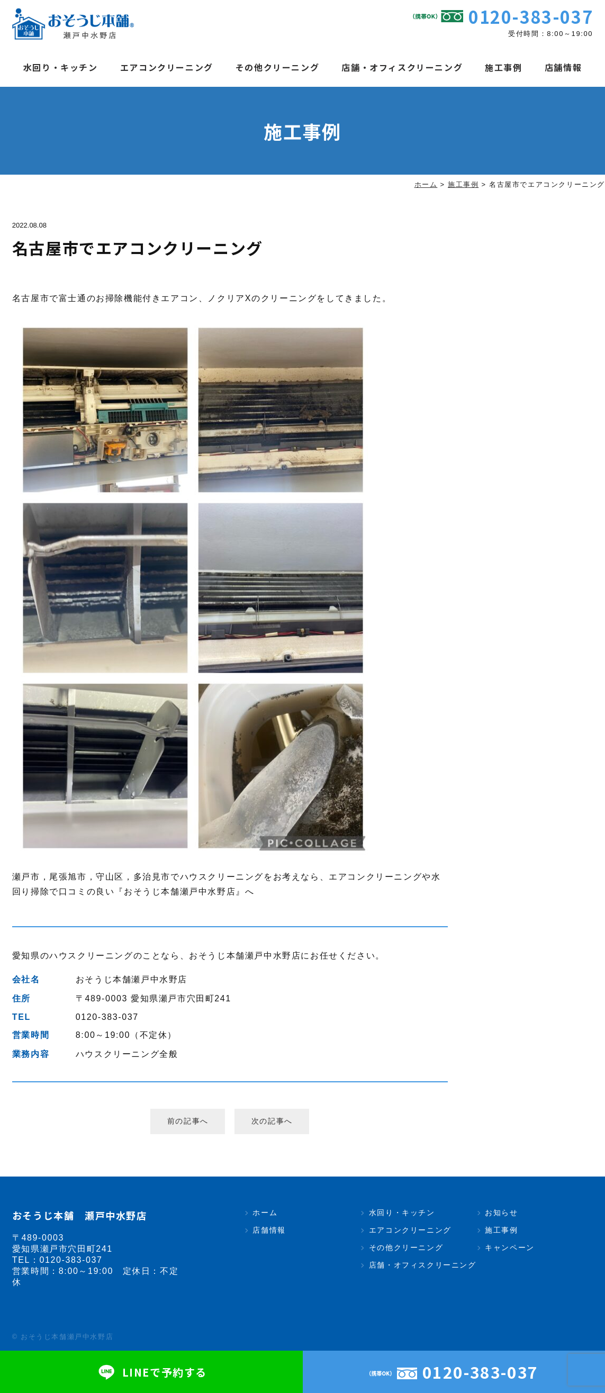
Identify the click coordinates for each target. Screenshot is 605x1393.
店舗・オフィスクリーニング (402, 67)
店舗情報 (563, 67)
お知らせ (501, 1212)
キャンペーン (510, 1247)
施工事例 (503, 67)
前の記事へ (188, 1121)
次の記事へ (272, 1121)
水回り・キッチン (60, 67)
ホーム (264, 1212)
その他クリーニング (277, 67)
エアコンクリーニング (166, 67)
